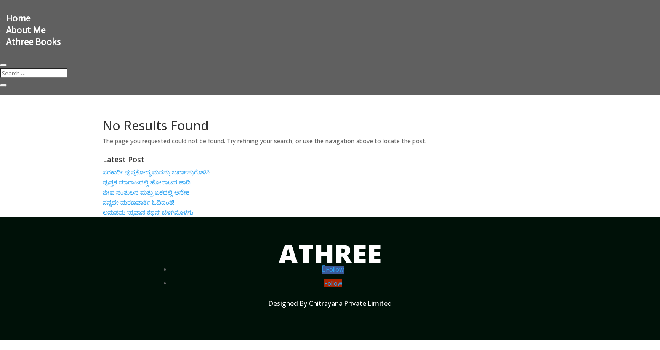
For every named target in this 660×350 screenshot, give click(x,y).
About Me (25, 30)
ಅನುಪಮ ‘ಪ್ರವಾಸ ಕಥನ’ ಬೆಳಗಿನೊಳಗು (148, 212)
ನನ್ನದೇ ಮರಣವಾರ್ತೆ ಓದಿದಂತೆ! (138, 202)
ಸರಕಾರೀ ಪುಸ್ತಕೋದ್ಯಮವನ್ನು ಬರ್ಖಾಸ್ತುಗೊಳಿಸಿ (156, 172)
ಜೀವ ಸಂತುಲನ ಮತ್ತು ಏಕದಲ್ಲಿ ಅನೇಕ (146, 192)
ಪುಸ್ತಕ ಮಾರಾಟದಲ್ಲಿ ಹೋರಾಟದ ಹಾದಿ (147, 182)
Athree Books (33, 41)
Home (18, 18)
